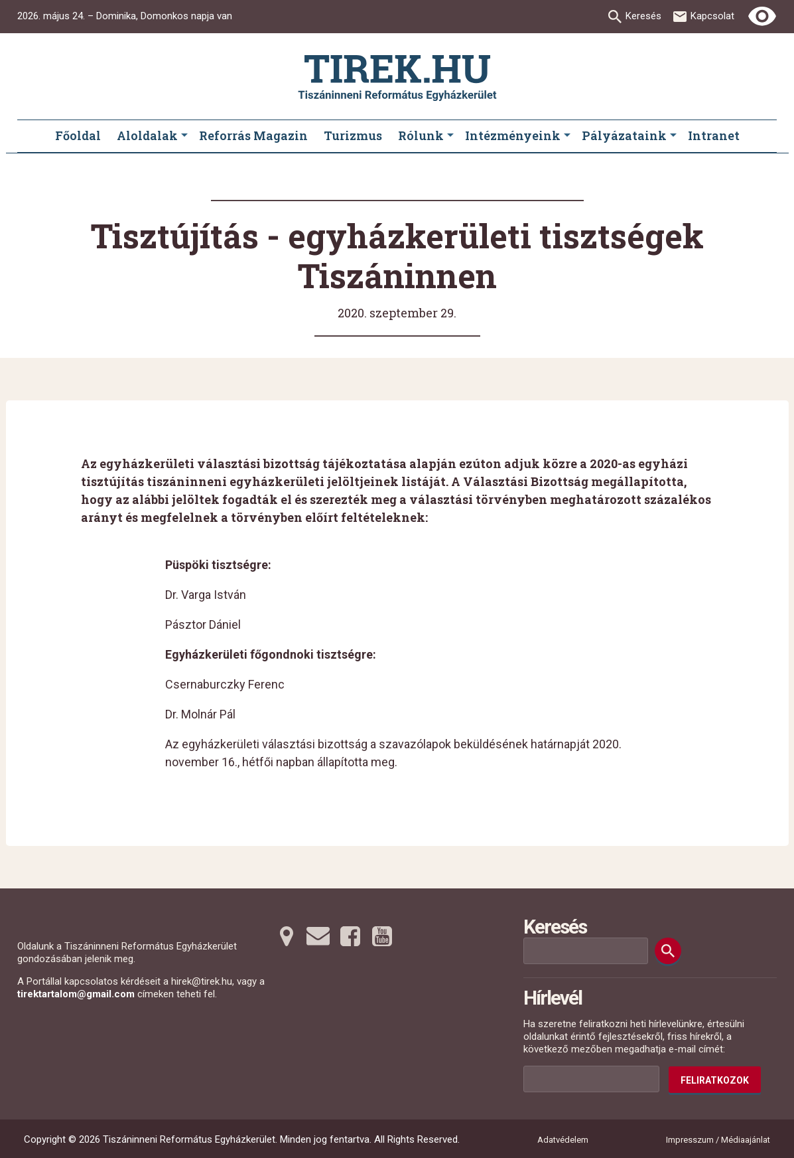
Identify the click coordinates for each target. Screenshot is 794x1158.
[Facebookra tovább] (350, 936)
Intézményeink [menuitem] (513, 135)
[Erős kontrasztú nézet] (762, 16)
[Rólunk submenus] (450, 136)
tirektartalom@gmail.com (76, 994)
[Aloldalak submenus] (184, 136)
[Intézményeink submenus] (567, 136)
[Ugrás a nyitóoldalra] (397, 78)
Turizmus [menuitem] (353, 135)
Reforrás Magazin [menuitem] (253, 135)
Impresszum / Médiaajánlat (718, 1140)
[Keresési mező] (585, 951)
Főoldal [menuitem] (78, 135)
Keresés (643, 16)
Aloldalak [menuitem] (147, 135)
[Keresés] (668, 951)
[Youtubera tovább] (382, 936)
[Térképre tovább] (286, 936)
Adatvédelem (562, 1140)
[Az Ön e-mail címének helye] (591, 1079)
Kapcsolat (712, 16)
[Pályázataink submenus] (673, 136)
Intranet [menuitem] (714, 135)
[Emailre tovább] (318, 936)
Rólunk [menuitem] (421, 135)
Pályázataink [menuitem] (624, 135)
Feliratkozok (715, 1080)
